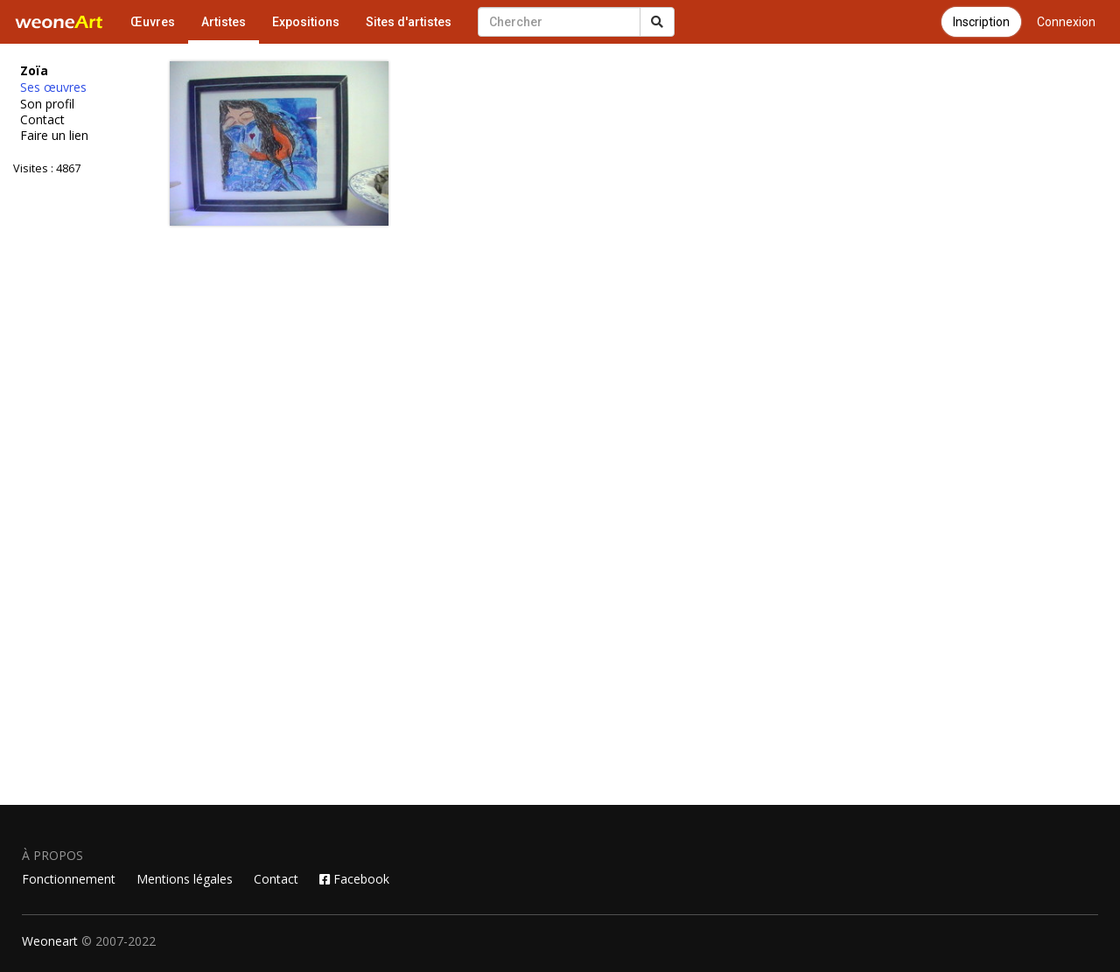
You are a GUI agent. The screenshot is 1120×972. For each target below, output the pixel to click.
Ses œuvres (53, 87)
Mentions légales (184, 879)
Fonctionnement (69, 879)
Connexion (1066, 22)
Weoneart (50, 941)
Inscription (981, 22)
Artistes (223, 22)
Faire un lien (54, 135)
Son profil (47, 104)
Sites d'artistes (409, 22)
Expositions (306, 22)
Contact (42, 120)
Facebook (354, 879)
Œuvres (152, 22)
